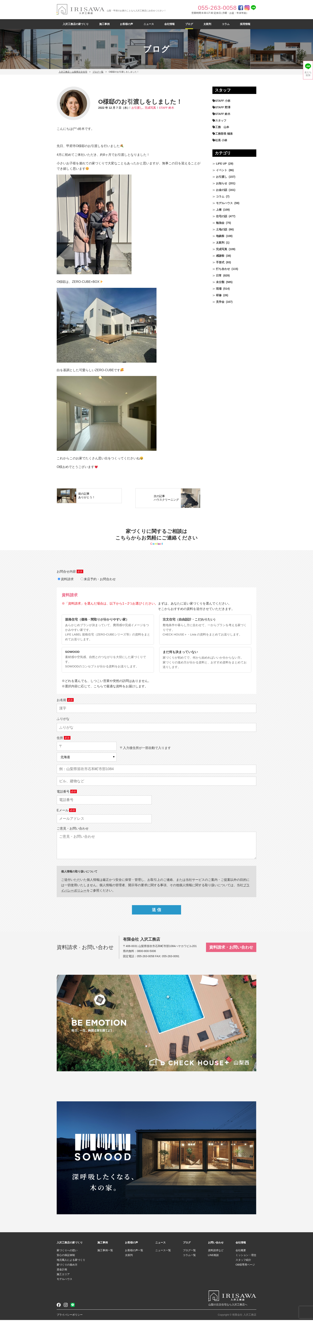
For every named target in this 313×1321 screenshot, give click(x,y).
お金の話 (221, 189)
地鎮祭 (220, 236)
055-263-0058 (145, 957)
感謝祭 (220, 255)
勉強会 (220, 222)
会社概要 (241, 1251)
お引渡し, (137, 107)
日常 (219, 275)
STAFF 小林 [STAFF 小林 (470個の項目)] (222, 100)
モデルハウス (224, 203)
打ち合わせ (223, 268)
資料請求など (216, 1251)
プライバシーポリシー (70, 1315)
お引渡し (221, 176)
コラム (226, 24)
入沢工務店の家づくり (76, 24)
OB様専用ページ (245, 1265)
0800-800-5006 (146, 952)
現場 (219, 288)
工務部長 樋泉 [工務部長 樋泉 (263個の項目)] (224, 133)
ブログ (189, 24)
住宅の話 (221, 216)
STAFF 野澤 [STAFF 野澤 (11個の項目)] (222, 107)
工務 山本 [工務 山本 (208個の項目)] (222, 127)
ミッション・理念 (246, 1256)
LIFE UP (221, 163)
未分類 (220, 282)
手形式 (220, 262)
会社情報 (169, 24)
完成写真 (150, 107)
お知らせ (221, 183)
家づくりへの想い (67, 1251)
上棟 (219, 209)
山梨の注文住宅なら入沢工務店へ (227, 1305)
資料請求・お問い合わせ (231, 948)
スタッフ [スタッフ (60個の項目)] (220, 120)
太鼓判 (207, 24)
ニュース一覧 (163, 1251)
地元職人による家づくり (71, 1260)
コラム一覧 (189, 1256)
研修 (219, 295)
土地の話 (221, 229)
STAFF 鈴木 (166, 107)
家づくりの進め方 (67, 1265)
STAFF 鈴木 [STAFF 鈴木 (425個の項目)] (222, 113)
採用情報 (245, 24)
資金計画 (62, 1270)
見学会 (220, 301)
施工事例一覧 (105, 1251)
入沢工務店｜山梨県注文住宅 (73, 72)
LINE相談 (213, 1256)
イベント (221, 170)
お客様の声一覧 (134, 1251)
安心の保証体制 (66, 1256)
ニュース (149, 24)
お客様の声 (126, 24)
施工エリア (63, 1275)
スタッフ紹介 (243, 1260)
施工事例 (104, 24)
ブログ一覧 (97, 72)
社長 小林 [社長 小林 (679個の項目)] (221, 140)
